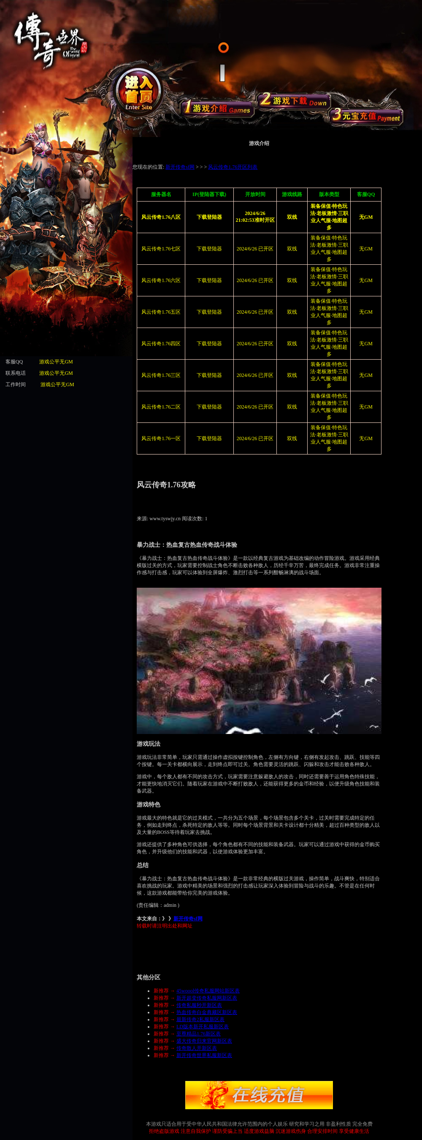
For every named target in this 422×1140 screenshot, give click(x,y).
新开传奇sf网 (188, 919)
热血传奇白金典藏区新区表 (206, 1012)
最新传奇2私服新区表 (200, 1019)
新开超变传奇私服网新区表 (206, 998)
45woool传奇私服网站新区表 (208, 991)
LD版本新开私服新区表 (202, 1027)
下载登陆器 (209, 249)
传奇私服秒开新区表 (199, 1005)
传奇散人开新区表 (196, 1048)
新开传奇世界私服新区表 (204, 1055)
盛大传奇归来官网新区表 (204, 1041)
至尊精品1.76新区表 (198, 1034)
